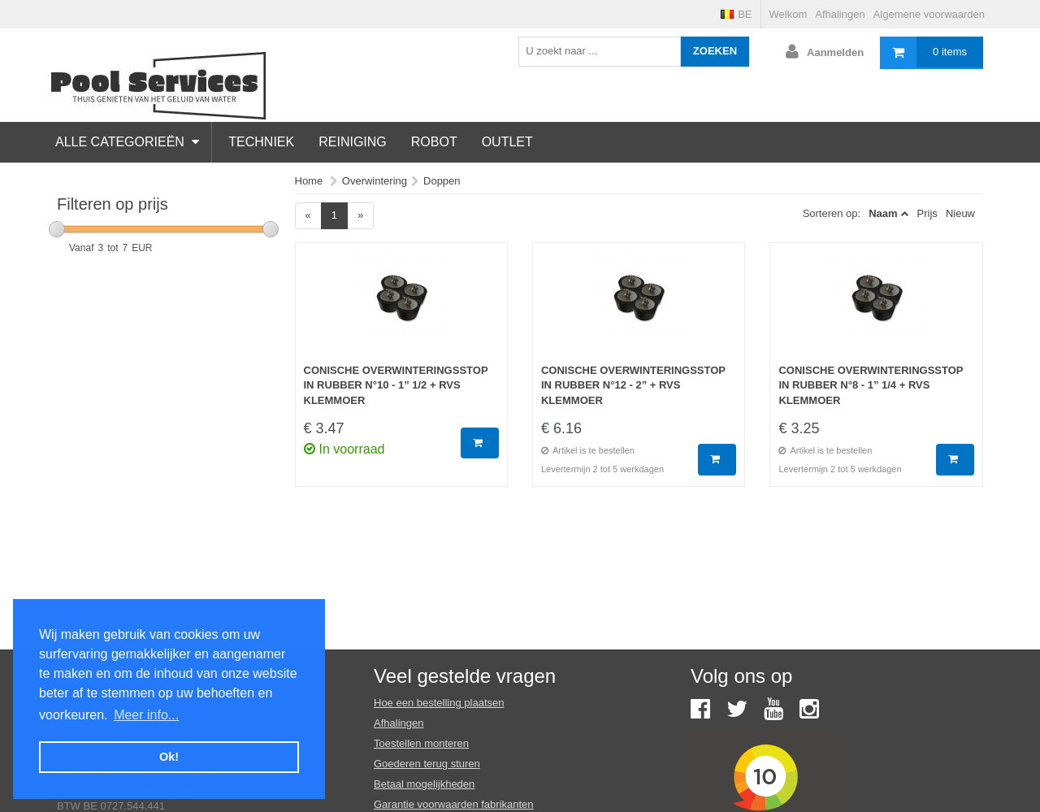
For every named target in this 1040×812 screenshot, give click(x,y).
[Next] (360, 215)
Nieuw (960, 213)
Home (309, 181)
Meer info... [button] (146, 715)
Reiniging (352, 142)
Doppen (442, 181)
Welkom (788, 14)
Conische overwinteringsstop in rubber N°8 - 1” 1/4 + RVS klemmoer (870, 385)
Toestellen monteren (421, 743)
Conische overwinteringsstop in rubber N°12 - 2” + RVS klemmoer (633, 385)
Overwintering (374, 181)
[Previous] (308, 215)
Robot (434, 142)
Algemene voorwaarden (929, 14)
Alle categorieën (127, 142)
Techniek (261, 142)
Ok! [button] (169, 756)
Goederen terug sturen (427, 764)
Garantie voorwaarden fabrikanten (454, 804)
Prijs (927, 213)
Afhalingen (839, 14)
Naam (883, 213)
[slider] (57, 229)
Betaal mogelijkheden (424, 784)
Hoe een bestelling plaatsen (439, 703)
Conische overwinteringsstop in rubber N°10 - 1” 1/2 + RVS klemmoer (396, 385)
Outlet (507, 142)
